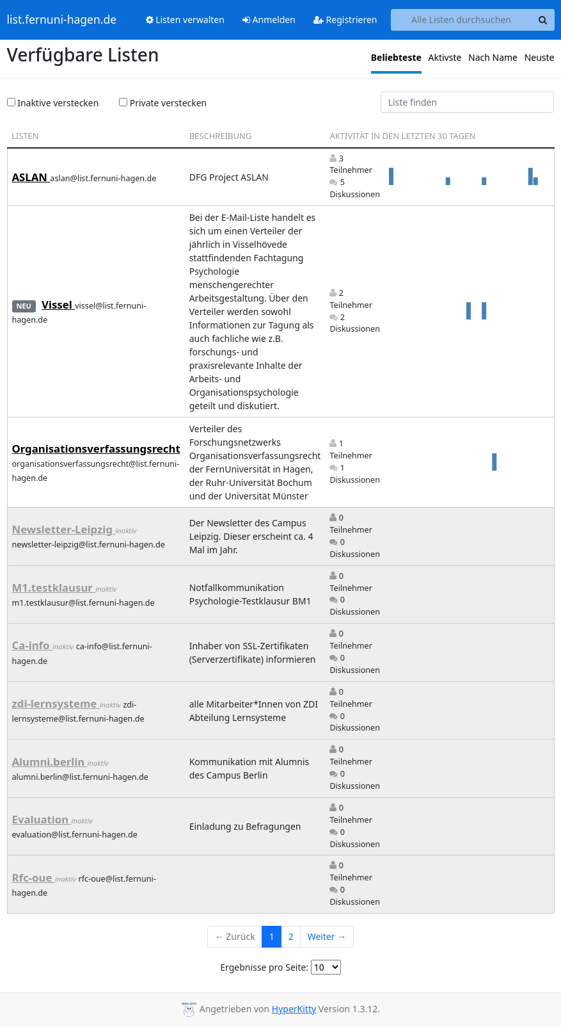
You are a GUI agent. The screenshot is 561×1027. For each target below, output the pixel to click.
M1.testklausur (54, 587)
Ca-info (32, 645)
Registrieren (345, 19)
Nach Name (493, 57)
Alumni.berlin (50, 761)
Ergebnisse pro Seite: (264, 967)
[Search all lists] (461, 20)
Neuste (540, 57)
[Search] (543, 20)
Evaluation (42, 819)
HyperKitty (294, 1009)
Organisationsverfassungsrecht (96, 448)
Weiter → (327, 936)
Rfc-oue (33, 877)
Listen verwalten (185, 19)
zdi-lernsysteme (56, 703)
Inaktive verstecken (53, 103)
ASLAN (31, 177)
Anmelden (269, 19)
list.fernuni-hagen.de (62, 20)
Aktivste (445, 57)
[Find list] (467, 102)
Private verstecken (163, 103)
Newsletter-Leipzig (64, 529)
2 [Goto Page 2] (291, 936)
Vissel (58, 304)
